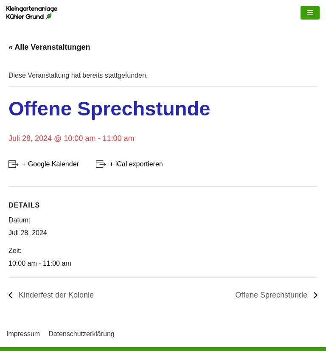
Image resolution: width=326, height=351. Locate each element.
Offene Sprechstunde (272, 295)
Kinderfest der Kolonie (55, 295)
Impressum (23, 333)
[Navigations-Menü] (310, 13)
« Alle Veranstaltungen (49, 47)
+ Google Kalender (50, 164)
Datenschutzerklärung (81, 333)
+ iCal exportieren (136, 164)
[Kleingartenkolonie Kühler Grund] (31, 12)
